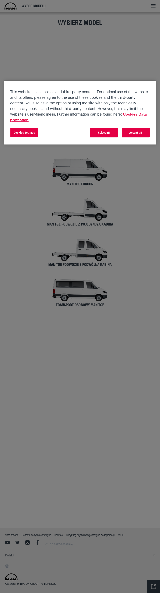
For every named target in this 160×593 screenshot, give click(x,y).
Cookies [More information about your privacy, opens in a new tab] (130, 114)
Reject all (104, 132)
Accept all (135, 132)
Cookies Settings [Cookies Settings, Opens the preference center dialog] (24, 132)
